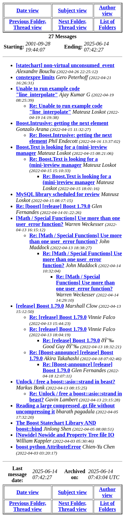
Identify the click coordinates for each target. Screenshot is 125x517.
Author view (107, 10)
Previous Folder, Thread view (27, 24)
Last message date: (17, 474)
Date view (27, 10)
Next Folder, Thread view (72, 24)
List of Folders (107, 24)
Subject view (72, 10)
